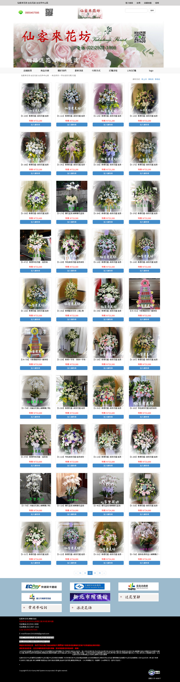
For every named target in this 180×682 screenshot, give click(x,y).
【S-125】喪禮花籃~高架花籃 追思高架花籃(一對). (150, 116)
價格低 (157, 79)
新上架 (144, 79)
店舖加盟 (148, 2)
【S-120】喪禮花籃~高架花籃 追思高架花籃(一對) (113, 262)
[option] (90, 44)
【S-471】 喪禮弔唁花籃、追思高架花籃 (36, 262)
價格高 (151, 79)
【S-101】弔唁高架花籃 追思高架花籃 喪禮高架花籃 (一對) (153, 408)
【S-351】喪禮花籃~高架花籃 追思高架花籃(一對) (113, 408)
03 (90, 573)
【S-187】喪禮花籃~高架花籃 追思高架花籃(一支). (150, 359)
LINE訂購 (131, 70)
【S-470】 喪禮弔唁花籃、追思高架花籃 (36, 456)
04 (95, 573)
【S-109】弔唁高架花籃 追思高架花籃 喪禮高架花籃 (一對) (80, 262)
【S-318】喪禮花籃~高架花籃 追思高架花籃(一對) (149, 505)
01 (80, 573)
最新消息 (79, 70)
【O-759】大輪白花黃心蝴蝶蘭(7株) (35, 505)
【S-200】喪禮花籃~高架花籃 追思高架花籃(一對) (149, 456)
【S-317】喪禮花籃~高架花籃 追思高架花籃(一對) (40, 554)
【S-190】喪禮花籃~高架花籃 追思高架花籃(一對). (113, 310)
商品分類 (45, 70)
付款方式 (96, 70)
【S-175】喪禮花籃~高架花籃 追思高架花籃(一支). (150, 164)
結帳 (157, 2)
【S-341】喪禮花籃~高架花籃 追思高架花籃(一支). (77, 164)
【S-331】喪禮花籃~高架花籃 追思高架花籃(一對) (113, 554)
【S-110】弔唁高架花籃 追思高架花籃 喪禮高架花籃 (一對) (80, 456)
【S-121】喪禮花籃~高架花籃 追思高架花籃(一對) (77, 116)
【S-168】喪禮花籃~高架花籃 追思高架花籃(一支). (113, 164)
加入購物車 (35, 124)
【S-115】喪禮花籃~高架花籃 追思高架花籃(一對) (113, 456)
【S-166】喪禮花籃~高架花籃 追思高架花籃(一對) (40, 164)
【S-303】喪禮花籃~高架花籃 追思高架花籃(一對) (77, 408)
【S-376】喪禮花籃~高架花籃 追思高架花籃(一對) (149, 213)
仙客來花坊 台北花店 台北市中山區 (32, 2)
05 (100, 573)
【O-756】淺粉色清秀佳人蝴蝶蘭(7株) (145, 554)
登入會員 (129, 2)
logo (151, 70)
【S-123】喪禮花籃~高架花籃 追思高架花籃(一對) (77, 554)
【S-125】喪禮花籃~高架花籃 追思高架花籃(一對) (113, 116)
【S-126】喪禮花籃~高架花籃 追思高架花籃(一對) (40, 310)
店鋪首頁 (27, 70)
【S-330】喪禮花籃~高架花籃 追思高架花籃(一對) (40, 213)
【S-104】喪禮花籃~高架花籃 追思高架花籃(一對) (40, 116)
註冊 (138, 2)
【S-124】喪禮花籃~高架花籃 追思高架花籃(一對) (149, 262)
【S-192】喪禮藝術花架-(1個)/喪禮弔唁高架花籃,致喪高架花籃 (82, 310)
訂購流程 (113, 70)
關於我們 (62, 70)
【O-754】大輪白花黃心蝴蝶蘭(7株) (35, 408)
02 (85, 573)
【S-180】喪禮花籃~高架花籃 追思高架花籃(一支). (113, 359)
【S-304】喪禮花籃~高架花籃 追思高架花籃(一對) (113, 213)
